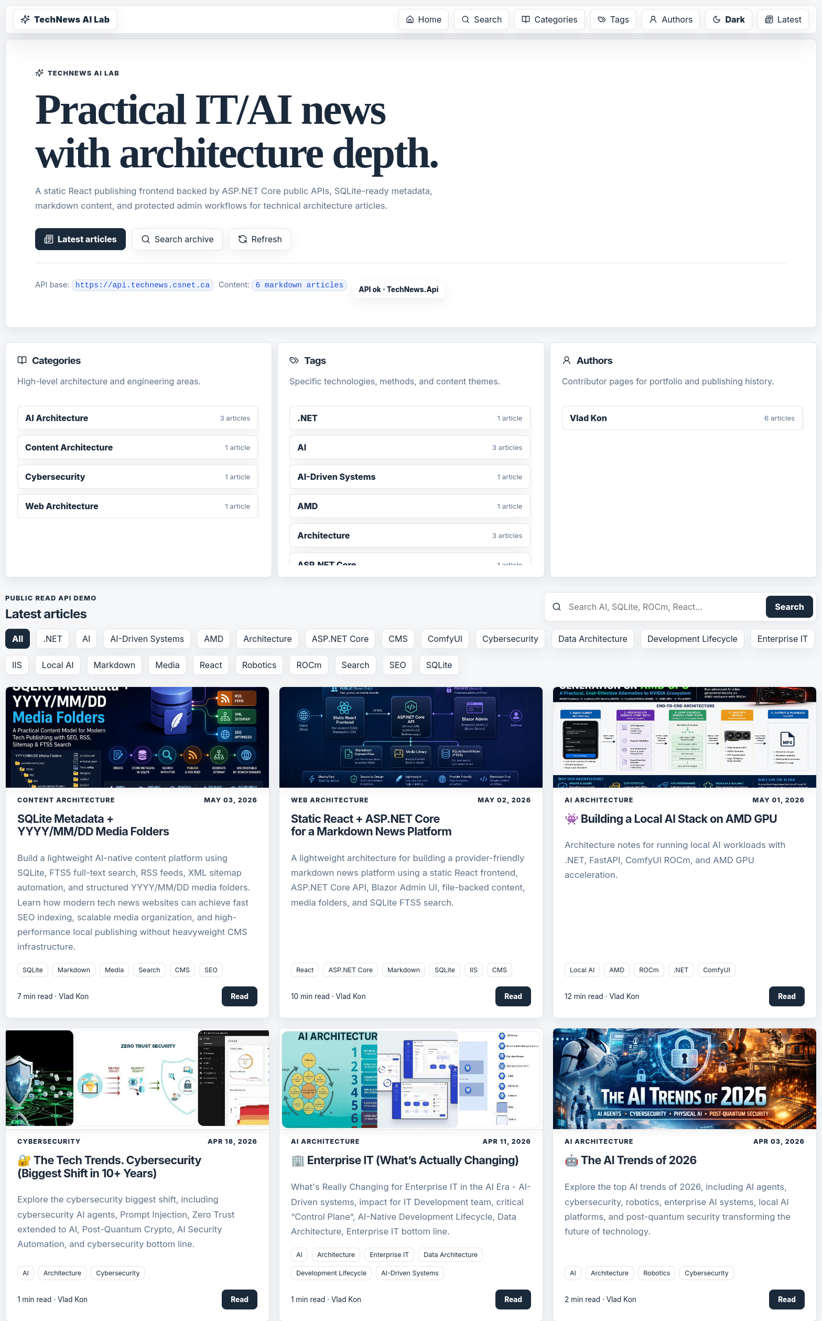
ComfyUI (445, 638)
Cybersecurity (510, 638)
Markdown (115, 665)
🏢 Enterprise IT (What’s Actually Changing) (404, 1160)
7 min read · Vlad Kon (53, 996)
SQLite (439, 665)
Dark (728, 19)
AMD (213, 638)
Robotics (259, 665)
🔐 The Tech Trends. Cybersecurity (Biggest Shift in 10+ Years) (109, 1166)
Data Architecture (593, 638)
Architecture (267, 638)
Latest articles (80, 239)
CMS (397, 638)
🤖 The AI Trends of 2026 (631, 1160)
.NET (52, 638)
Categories (549, 19)
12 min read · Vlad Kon (602, 996)
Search (481, 19)
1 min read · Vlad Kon (52, 1299)
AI (86, 638)
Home (424, 19)
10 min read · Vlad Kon (328, 996)
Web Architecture (330, 800)
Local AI (58, 665)
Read (239, 996)
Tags (613, 19)
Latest (783, 19)
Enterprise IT (783, 638)
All (17, 638)
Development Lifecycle (692, 638)
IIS (17, 665)
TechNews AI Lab (65, 19)
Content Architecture (66, 800)
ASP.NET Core (340, 638)
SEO (398, 665)
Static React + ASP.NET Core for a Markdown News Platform (371, 825)
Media (167, 665)
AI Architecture (599, 800)
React (211, 665)
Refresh (260, 239)
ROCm (308, 665)
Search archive (177, 239)
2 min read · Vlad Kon (600, 1299)
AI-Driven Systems (147, 638)
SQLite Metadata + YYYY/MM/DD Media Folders (93, 825)
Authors (671, 19)
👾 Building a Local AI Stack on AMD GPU (671, 818)
